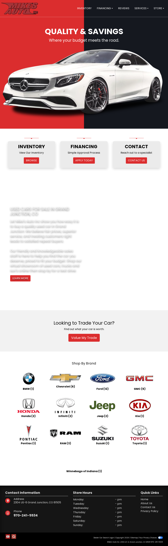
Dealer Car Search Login (104, 537)
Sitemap (134, 537)
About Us (146, 503)
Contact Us (148, 507)
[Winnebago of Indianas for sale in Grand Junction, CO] (84, 462)
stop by (44, 270)
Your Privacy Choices (151, 537)
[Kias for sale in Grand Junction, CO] (139, 407)
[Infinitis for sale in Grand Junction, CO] (65, 407)
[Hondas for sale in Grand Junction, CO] (28, 407)
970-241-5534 (26, 515)
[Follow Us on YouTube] (8, 536)
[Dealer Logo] (19, 8)
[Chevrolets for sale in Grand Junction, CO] (65, 380)
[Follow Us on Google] (13, 536)
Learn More (20, 278)
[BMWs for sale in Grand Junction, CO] (28, 380)
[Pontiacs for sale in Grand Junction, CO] (28, 434)
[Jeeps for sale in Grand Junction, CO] (102, 407)
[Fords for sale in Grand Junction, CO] (102, 380)
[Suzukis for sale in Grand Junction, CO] (102, 434)
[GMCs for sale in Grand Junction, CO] (139, 380)
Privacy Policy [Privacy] (149, 511)
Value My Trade (84, 337)
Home (144, 499)
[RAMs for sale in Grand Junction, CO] (65, 434)
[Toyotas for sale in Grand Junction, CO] (139, 434)
